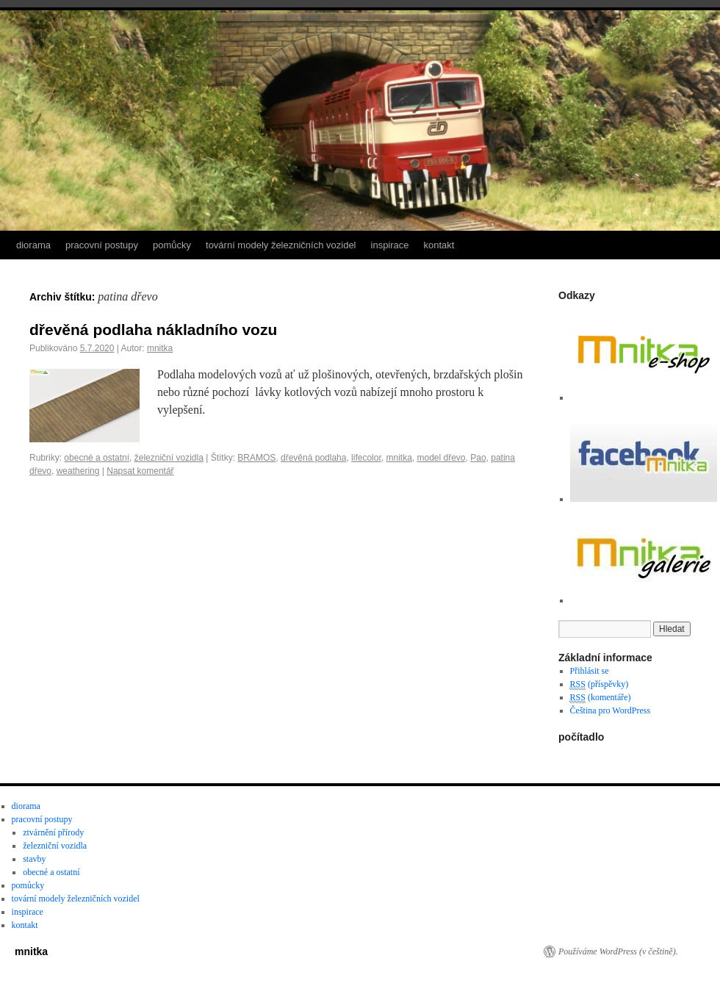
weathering (78, 471)
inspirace (390, 245)
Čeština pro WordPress (610, 710)
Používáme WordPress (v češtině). (618, 951)
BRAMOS (256, 458)
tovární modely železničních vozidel (281, 245)
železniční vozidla (169, 458)
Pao (478, 458)
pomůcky (172, 245)
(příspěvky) (599, 684)
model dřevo (441, 458)
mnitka (160, 348)
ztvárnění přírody (53, 832)
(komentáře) (600, 697)
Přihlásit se (589, 671)
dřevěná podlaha (313, 458)
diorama (33, 245)
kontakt (439, 245)
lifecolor (366, 458)
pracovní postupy (101, 245)
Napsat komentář (140, 471)
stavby (34, 859)
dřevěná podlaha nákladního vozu (153, 329)
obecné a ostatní (96, 458)
